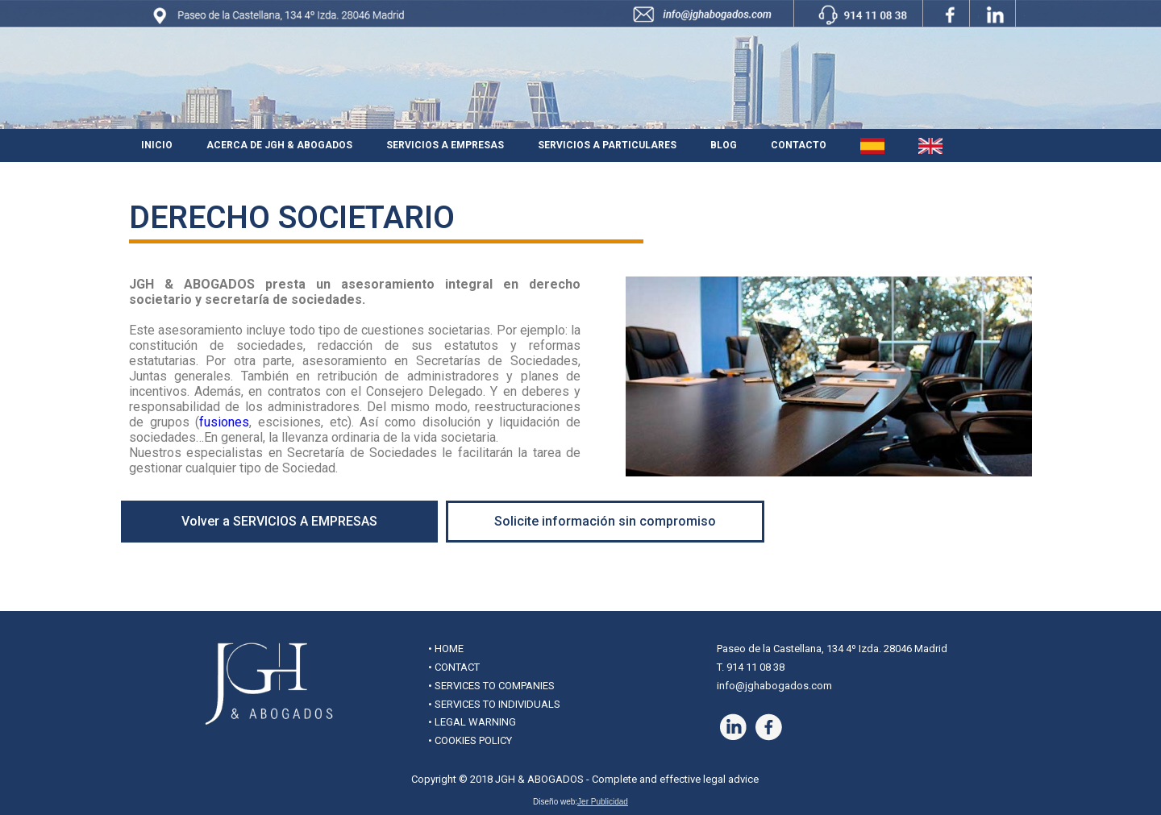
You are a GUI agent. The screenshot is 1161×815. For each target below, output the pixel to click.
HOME (449, 648)
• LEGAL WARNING (472, 722)
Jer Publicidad (602, 801)
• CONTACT (454, 667)
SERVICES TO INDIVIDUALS (497, 704)
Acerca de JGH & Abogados (279, 145)
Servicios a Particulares (607, 145)
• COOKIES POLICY (470, 740)
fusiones (224, 422)
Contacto (798, 145)
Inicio (157, 145)
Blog (723, 145)
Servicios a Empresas (445, 145)
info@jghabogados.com (774, 686)
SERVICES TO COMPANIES (495, 686)
